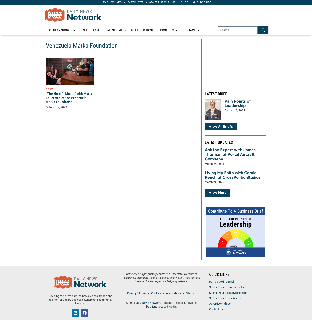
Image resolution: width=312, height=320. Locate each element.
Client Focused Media (163, 306)
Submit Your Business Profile (227, 287)
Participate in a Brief (221, 281)
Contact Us (216, 309)
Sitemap (192, 293)
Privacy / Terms (136, 293)
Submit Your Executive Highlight (228, 293)
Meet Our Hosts (143, 30)
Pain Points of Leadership (238, 103)
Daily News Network (148, 303)
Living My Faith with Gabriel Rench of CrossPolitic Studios (233, 175)
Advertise (163, 2)
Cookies (156, 293)
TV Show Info (111, 2)
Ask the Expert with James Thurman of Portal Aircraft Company (230, 154)
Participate (135, 2)
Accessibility (173, 293)
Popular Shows (61, 30)
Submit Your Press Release (225, 298)
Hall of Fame (90, 30)
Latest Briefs (115, 30)
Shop (185, 2)
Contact (191, 30)
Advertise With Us (220, 303)
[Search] (263, 30)
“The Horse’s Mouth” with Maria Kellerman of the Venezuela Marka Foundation (69, 98)
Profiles (169, 30)
